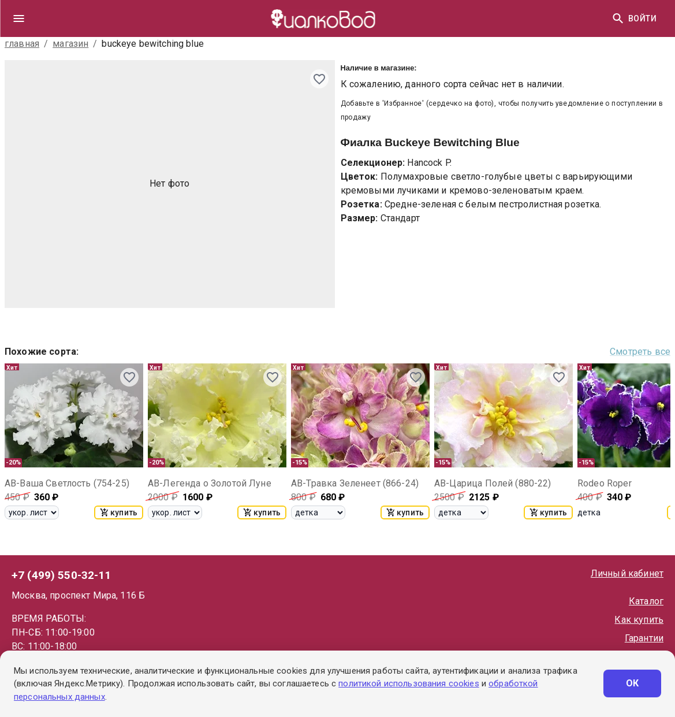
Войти (642, 18)
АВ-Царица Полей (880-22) (492, 483)
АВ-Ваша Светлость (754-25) (67, 483)
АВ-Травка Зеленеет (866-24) (355, 483)
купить (118, 512)
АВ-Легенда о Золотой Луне (209, 483)
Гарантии (644, 638)
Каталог (646, 601)
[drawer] (18, 18)
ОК (632, 683)
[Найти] (617, 18)
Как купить (638, 619)
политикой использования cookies (408, 683)
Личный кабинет (627, 573)
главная (22, 43)
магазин (70, 43)
